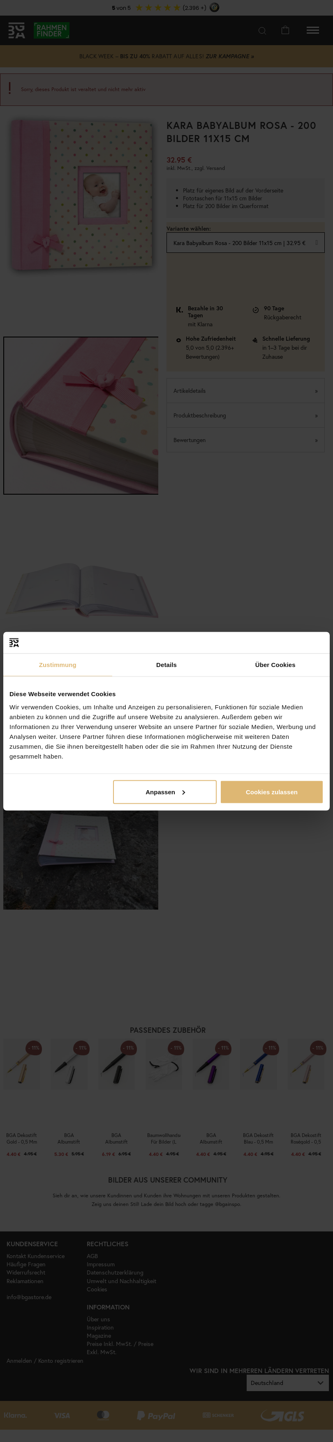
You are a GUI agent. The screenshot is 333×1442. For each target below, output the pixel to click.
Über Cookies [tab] (275, 664)
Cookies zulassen (272, 791)
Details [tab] (166, 664)
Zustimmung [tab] (57, 664)
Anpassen (165, 791)
